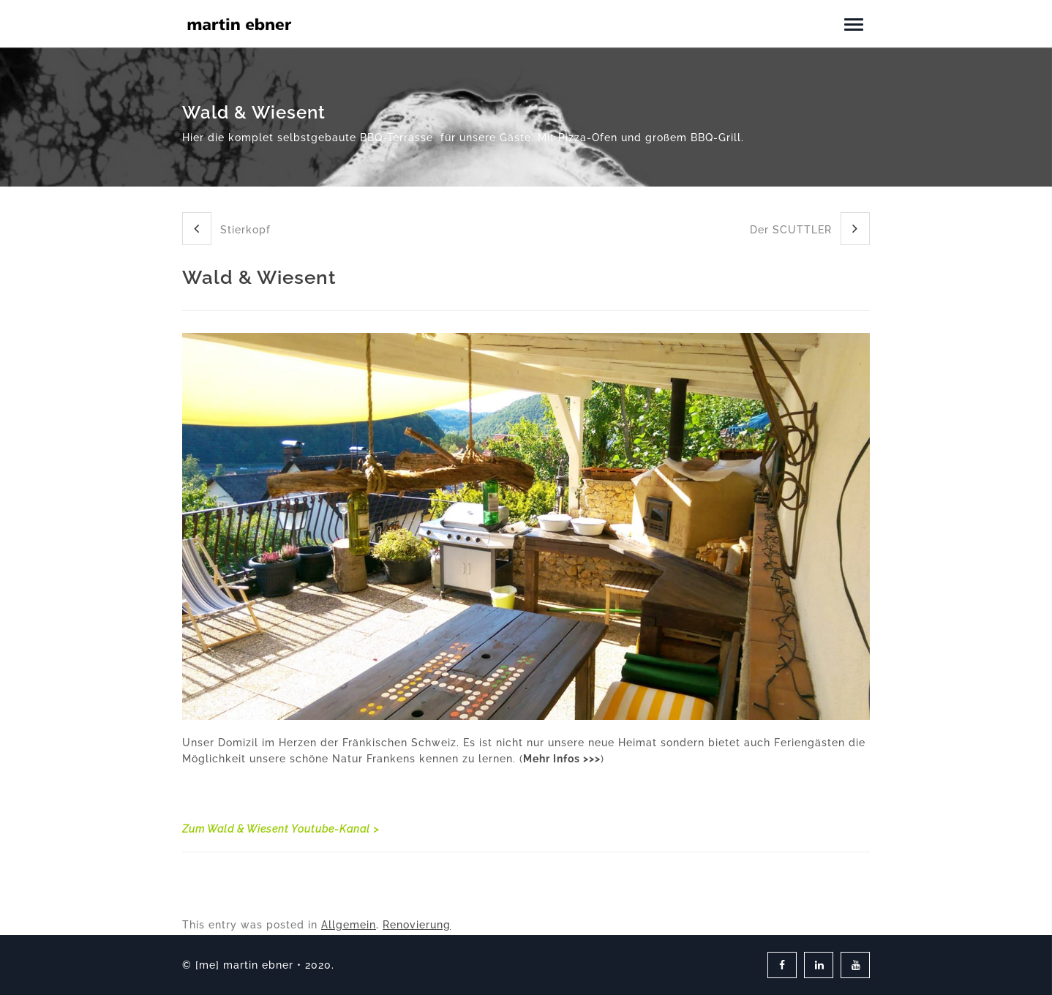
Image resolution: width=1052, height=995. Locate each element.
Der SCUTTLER (810, 228)
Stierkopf (226, 228)
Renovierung (417, 925)
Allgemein (348, 925)
